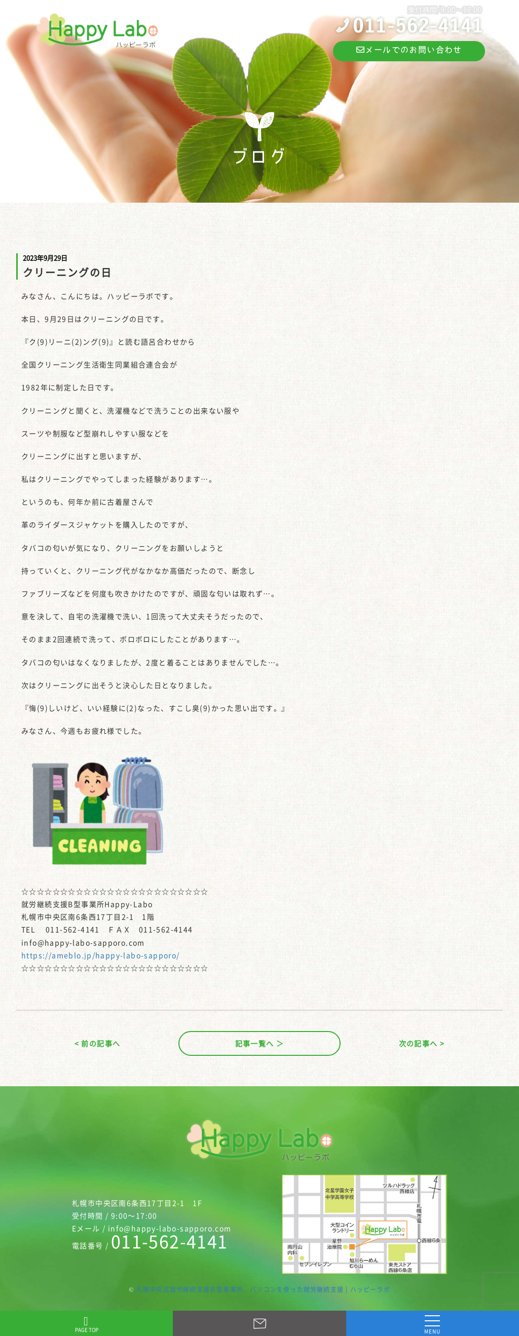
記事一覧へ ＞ (259, 1043)
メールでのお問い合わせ (409, 50)
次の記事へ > (422, 1043)
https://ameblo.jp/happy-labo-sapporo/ (100, 955)
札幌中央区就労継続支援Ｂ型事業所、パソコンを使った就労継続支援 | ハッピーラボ (263, 1289)
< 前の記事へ (98, 1043)
